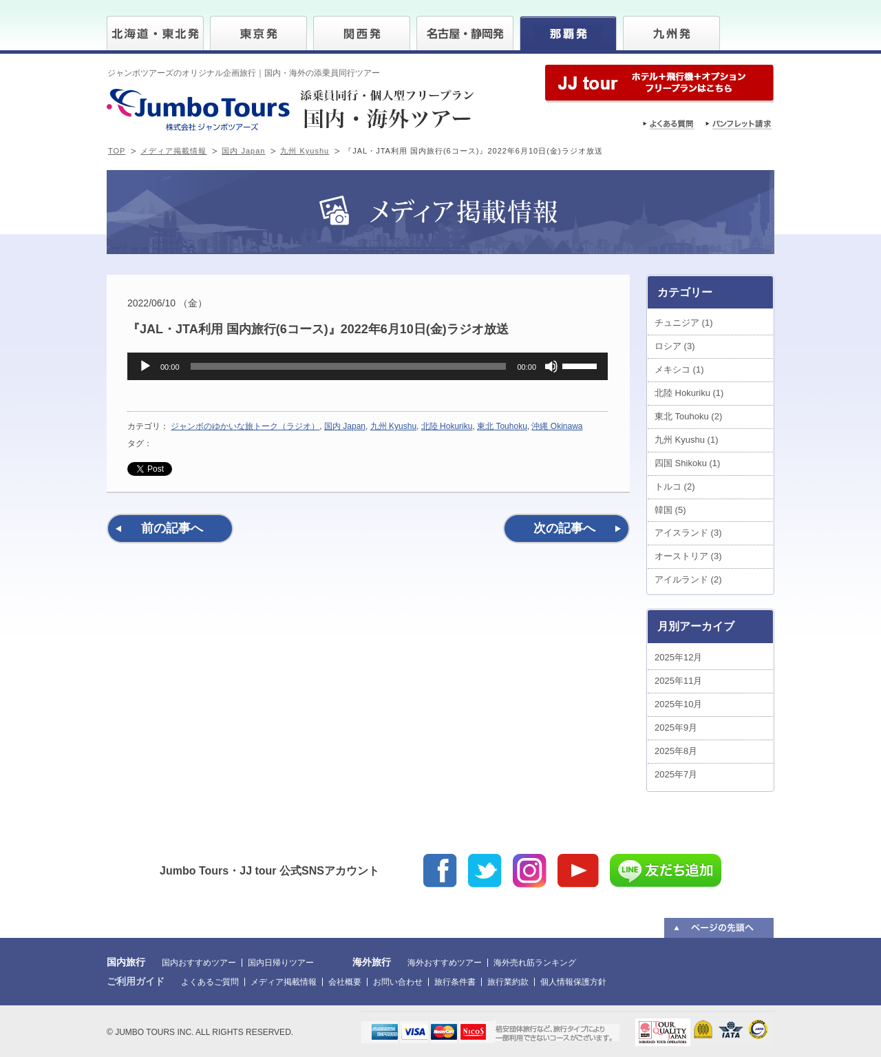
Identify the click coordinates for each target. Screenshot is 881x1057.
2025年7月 (676, 774)
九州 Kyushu (304, 151)
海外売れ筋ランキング (534, 962)
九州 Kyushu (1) (686, 440)
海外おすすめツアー (444, 962)
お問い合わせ (398, 982)
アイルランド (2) (688, 579)
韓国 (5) (670, 510)
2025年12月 (678, 657)
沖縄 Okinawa (556, 426)
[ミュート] (551, 366)
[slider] (349, 366)
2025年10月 (678, 704)
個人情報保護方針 (573, 982)
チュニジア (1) (684, 322)
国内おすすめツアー (199, 962)
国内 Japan (243, 151)
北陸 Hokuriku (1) (689, 393)
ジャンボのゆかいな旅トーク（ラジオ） (245, 426)
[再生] (145, 366)
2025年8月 (676, 751)
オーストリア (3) (688, 556)
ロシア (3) (675, 346)
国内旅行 (126, 961)
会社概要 (344, 982)
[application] (367, 366)
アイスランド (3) (688, 532)
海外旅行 (371, 961)
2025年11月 (678, 681)
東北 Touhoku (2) (688, 416)
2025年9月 (676, 727)
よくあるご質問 (210, 982)
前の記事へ (172, 528)
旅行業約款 (508, 982)
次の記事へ (564, 528)
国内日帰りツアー (281, 962)
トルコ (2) (675, 486)
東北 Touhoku (502, 426)
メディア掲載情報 (173, 151)
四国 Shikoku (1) (687, 463)
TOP (116, 151)
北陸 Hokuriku (447, 426)
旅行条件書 (455, 982)
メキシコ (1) (679, 369)
